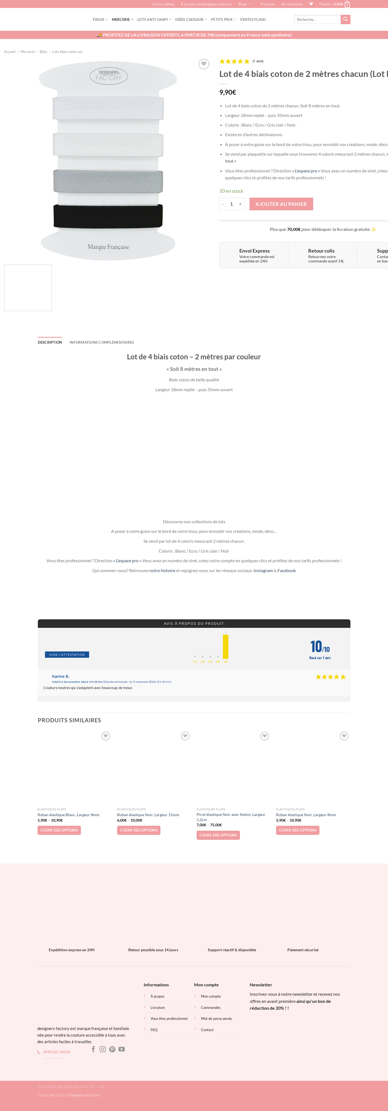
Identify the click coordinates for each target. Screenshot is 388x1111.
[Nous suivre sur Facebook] (93, 1049)
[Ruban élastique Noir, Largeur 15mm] (154, 767)
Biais (43, 51)
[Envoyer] (345, 19)
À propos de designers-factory (206, 4)
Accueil (9, 51)
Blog (244, 4)
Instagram (263, 570)
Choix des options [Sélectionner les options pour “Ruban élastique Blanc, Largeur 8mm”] (59, 830)
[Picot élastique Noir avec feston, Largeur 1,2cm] (234, 767)
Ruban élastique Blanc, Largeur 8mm (69, 814)
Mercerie (123, 19)
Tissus (100, 19)
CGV (101, 1087)
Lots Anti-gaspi (154, 19)
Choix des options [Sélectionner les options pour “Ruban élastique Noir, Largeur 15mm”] (138, 830)
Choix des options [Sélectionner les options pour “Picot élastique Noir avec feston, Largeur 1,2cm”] (218, 835)
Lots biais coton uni (67, 51)
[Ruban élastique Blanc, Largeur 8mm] (75, 767)
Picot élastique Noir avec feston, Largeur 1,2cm (231, 817)
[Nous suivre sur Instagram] (103, 1049)
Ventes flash (253, 19)
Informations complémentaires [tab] (102, 342)
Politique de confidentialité (66, 1087)
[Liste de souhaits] (311, 3)
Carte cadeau (163, 4)
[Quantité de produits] (231, 204)
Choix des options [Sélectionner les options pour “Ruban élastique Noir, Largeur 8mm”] (297, 830)
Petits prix (223, 19)
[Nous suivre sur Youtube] (121, 1049)
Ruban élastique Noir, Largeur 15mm (148, 814)
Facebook (286, 570)
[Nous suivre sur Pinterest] (112, 1049)
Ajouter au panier (281, 204)
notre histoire (162, 570)
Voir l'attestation (67, 655)
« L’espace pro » (306, 170)
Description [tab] (50, 342)
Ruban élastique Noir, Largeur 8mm (306, 814)
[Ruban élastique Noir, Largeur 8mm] (313, 767)
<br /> (290, 1033)
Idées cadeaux (191, 19)
